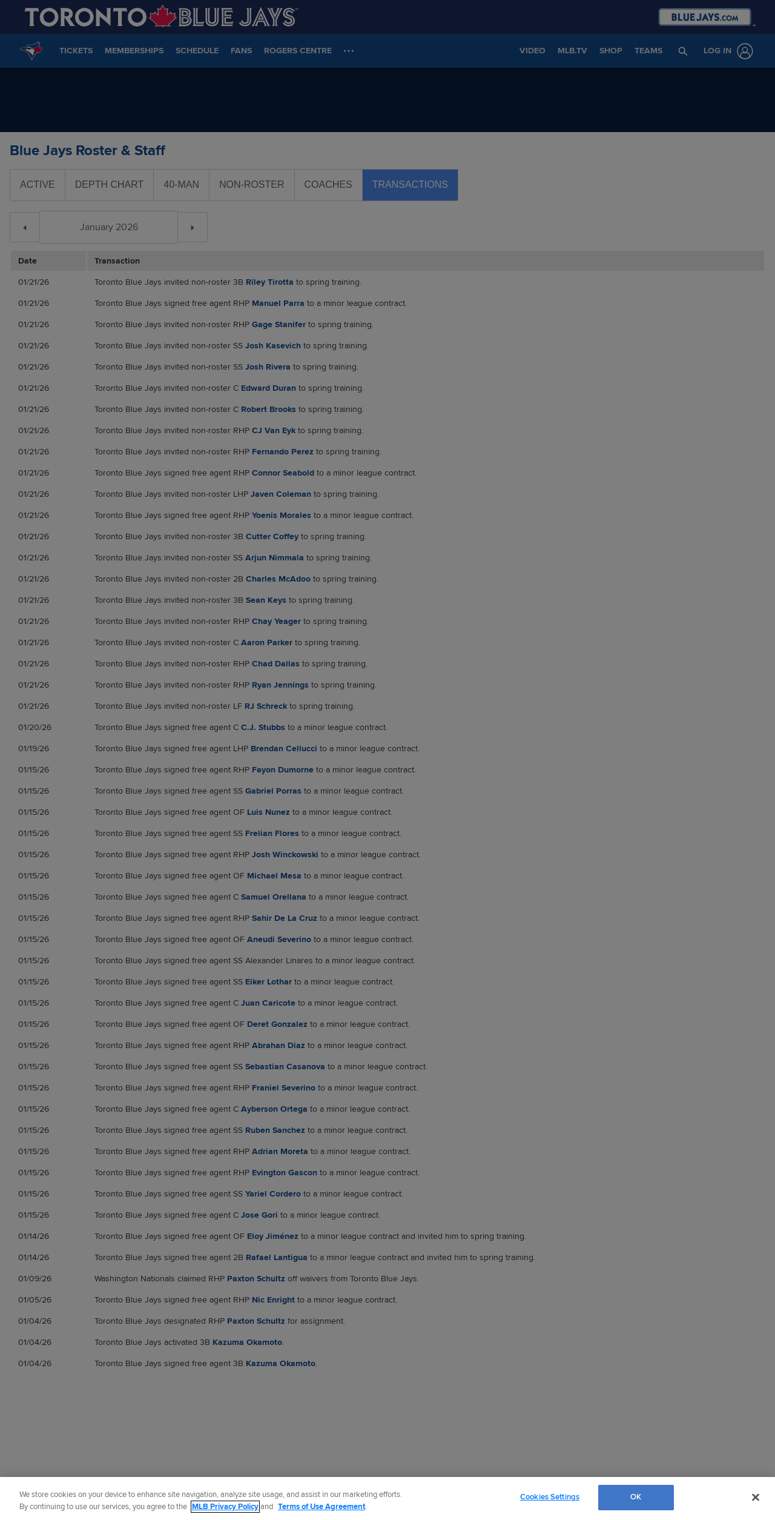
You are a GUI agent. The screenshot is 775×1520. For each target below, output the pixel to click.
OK (635, 1497)
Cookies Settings (549, 1497)
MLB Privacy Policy (225, 1507)
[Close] (755, 1497)
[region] (387, 1498)
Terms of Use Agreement (321, 1507)
